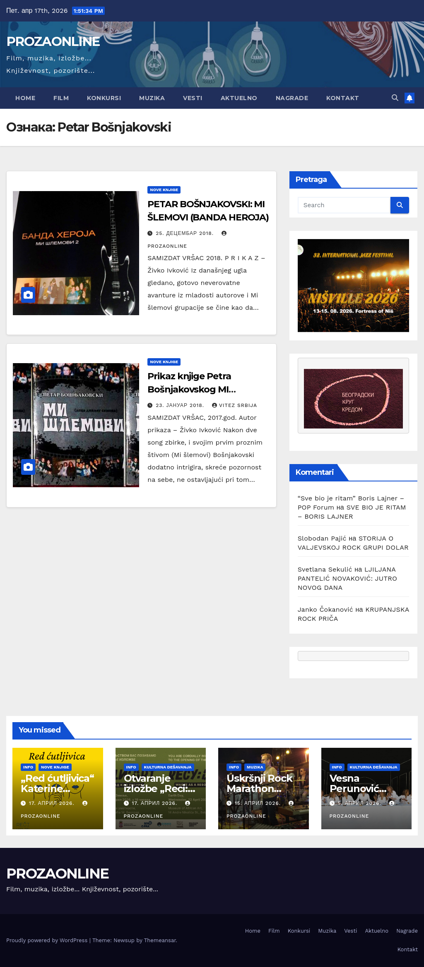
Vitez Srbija (234, 405)
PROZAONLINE (52, 41)
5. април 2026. (360, 803)
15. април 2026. (259, 803)
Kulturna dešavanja (168, 767)
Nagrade (292, 98)
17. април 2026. (53, 803)
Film (61, 98)
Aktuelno (239, 98)
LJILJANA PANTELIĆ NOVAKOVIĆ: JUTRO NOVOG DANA (348, 578)
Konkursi (104, 98)
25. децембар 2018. (186, 233)
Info (28, 767)
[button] (395, 98)
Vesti (192, 98)
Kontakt (342, 98)
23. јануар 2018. (181, 405)
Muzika (152, 98)
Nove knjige (164, 189)
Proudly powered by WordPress (47, 940)
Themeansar (160, 940)
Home (25, 98)
